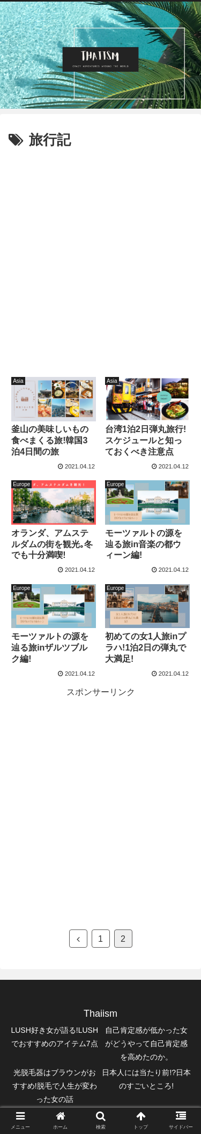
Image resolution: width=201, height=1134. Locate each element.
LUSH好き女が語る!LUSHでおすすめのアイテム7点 (54, 1037)
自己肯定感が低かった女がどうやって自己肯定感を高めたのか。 (146, 1043)
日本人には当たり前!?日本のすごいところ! (146, 1079)
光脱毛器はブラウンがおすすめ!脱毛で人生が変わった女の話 (54, 1085)
